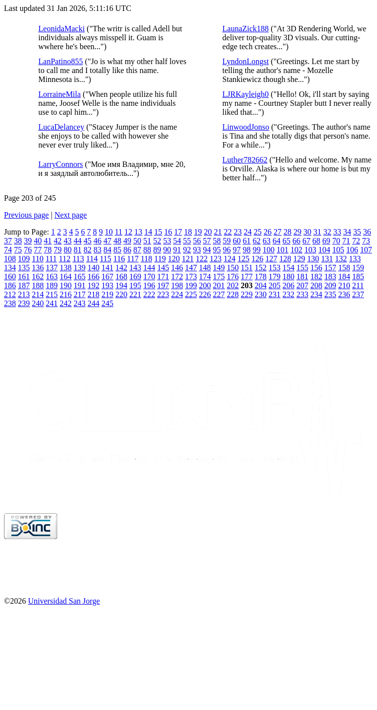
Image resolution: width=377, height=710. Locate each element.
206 (288, 285)
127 (271, 258)
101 (282, 249)
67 (306, 241)
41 (48, 241)
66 (296, 241)
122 (201, 258)
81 (78, 249)
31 (317, 232)
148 (205, 267)
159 (358, 267)
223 (163, 294)
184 (344, 276)
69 (326, 241)
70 (336, 241)
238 (10, 303)
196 (149, 285)
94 (207, 249)
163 (52, 276)
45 (88, 241)
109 (24, 258)
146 (177, 267)
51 (147, 241)
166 (93, 276)
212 (10, 294)
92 (187, 249)
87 (137, 249)
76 (28, 249)
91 (177, 249)
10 (109, 232)
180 (288, 276)
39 (28, 241)
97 (237, 249)
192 (93, 285)
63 (267, 241)
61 (247, 241)
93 (197, 249)
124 (229, 258)
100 (269, 249)
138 (66, 267)
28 (287, 232)
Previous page (26, 215)
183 (330, 276)
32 (327, 232)
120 (174, 258)
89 (157, 249)
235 (330, 294)
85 (117, 249)
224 (177, 294)
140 (93, 267)
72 (356, 241)
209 (330, 285)
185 (358, 276)
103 (310, 249)
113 (78, 258)
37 (8, 241)
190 (66, 285)
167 (107, 276)
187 (24, 285)
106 (352, 249)
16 (168, 232)
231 (275, 294)
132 (341, 258)
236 (344, 294)
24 (248, 232)
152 (261, 267)
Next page (70, 215)
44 (78, 241)
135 (24, 267)
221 (135, 294)
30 (307, 232)
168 (121, 276)
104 (324, 249)
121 (187, 258)
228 (233, 294)
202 (233, 285)
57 (207, 241)
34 (347, 232)
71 (346, 241)
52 (157, 241)
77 (38, 249)
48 (117, 241)
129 (299, 258)
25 (258, 232)
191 (80, 285)
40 (38, 241)
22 (228, 232)
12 (128, 232)
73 (366, 241)
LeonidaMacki (61, 28)
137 (52, 267)
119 (160, 258)
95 (217, 249)
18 (188, 232)
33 (337, 232)
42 (58, 241)
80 (68, 249)
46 (97, 241)
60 (237, 241)
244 (93, 303)
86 (127, 249)
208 (316, 285)
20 (208, 232)
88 (147, 249)
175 (219, 276)
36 (367, 232)
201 (219, 285)
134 (10, 267)
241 (52, 303)
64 (277, 241)
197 (163, 285)
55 (187, 241)
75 (18, 249)
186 (10, 285)
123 (215, 258)
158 (344, 267)
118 (146, 258)
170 (149, 276)
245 (107, 303)
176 (233, 276)
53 (167, 241)
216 (66, 294)
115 (105, 258)
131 (327, 258)
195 (135, 285)
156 (316, 267)
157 (330, 267)
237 (358, 294)
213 (24, 294)
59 (227, 241)
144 (149, 267)
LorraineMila (59, 94)
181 (302, 276)
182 (316, 276)
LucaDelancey (61, 127)
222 (149, 294)
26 (268, 232)
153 (275, 267)
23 (238, 232)
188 (38, 285)
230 (261, 294)
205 (275, 285)
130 (313, 258)
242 (66, 303)
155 (302, 267)
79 (58, 249)
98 (247, 249)
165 (80, 276)
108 (10, 258)
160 (10, 276)
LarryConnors (60, 164)
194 (121, 285)
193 (107, 285)
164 (66, 276)
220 (121, 294)
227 (219, 294)
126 (257, 258)
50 (137, 241)
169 (135, 276)
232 (288, 294)
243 (80, 303)
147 (191, 267)
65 (286, 241)
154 (288, 267)
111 (51, 258)
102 (296, 249)
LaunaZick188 (245, 28)
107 (366, 249)
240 (38, 303)
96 (227, 249)
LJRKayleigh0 (245, 94)
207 (302, 285)
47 (107, 241)
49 (127, 241)
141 (107, 267)
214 (38, 294)
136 (38, 267)
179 (275, 276)
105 (338, 249)
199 (191, 285)
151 (247, 267)
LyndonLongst (245, 61)
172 (177, 276)
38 (18, 241)
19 (198, 232)
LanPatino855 (60, 61)
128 (285, 258)
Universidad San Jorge (64, 601)
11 (118, 232)
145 (163, 267)
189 (52, 285)
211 (358, 285)
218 (93, 294)
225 (191, 294)
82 (88, 249)
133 (355, 258)
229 (247, 294)
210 (344, 285)
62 (257, 241)
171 (163, 276)
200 (205, 285)
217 (80, 294)
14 (148, 232)
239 (24, 303)
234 (316, 294)
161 (24, 276)
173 (191, 276)
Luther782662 (245, 160)
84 (107, 249)
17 (178, 232)
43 (68, 241)
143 (135, 267)
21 (218, 232)
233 (302, 294)
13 (138, 232)
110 (37, 258)
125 (243, 258)
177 (247, 276)
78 (48, 249)
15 (158, 232)
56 (197, 241)
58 (217, 241)
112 (64, 258)
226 (205, 294)
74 (8, 249)
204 (261, 285)
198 (177, 285)
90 (167, 249)
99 (257, 249)
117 (132, 258)
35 (357, 232)
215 (52, 294)
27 (278, 232)
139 (80, 267)
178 (261, 276)
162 (38, 276)
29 (297, 232)
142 (121, 267)
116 (119, 258)
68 (316, 241)
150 (233, 267)
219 (107, 294)
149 (219, 267)
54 (177, 241)
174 (205, 276)
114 (91, 258)
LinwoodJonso (245, 127)
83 (97, 249)
